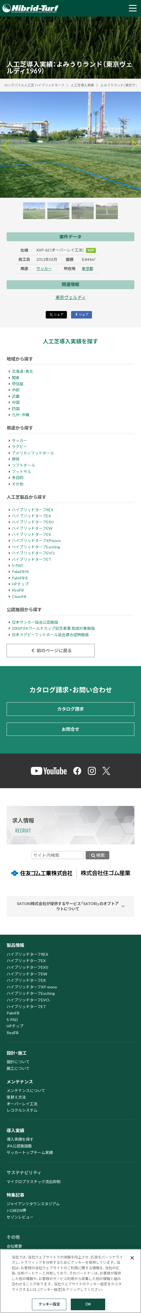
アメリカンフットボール (33, 453)
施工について (18, 1068)
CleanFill (19, 596)
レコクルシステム (22, 1110)
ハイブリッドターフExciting (36, 546)
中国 (16, 402)
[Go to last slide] (6, 144)
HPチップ (20, 584)
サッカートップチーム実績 (30, 1152)
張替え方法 (16, 1097)
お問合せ (70, 729)
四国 (16, 408)
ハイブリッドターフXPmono (36, 540)
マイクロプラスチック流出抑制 (34, 1181)
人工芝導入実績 (82, 85)
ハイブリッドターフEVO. (33, 553)
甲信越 (17, 383)
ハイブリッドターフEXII (33, 522)
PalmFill (13, 1013)
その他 (17, 484)
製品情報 (15, 945)
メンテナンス (20, 1081)
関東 (16, 377)
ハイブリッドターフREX (32, 509)
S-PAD (17, 565)
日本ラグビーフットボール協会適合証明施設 (50, 634)
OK (88, 1304)
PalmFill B (20, 577)
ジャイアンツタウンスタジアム (33, 1203)
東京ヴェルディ (70, 297)
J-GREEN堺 (16, 1210)
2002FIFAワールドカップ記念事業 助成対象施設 (53, 628)
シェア (56, 314)
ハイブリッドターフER (31, 534)
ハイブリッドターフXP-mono (32, 987)
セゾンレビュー (20, 1217)
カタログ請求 (70, 708)
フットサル (21, 471)
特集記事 (15, 1195)
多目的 (17, 477)
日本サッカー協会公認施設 (35, 622)
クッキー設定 (49, 1304)
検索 (97, 855)
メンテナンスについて (26, 1090)
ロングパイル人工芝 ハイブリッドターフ (34, 85)
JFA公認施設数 (19, 1146)
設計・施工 (17, 1052)
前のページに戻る (50, 650)
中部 (16, 389)
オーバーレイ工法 (22, 1103)
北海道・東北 (22, 371)
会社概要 (14, 1246)
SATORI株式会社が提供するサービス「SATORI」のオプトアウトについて (68, 906)
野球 (16, 459)
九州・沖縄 (20, 414)
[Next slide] (134, 144)
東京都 (87, 268)
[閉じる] (132, 1258)
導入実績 (15, 1130)
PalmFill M (20, 571)
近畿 (16, 396)
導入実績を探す (20, 1139)
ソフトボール (23, 465)
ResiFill (18, 590)
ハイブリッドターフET (31, 559)
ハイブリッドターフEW (32, 528)
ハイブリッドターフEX (31, 515)
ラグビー (19, 446)
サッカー (44, 268)
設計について (18, 1061)
